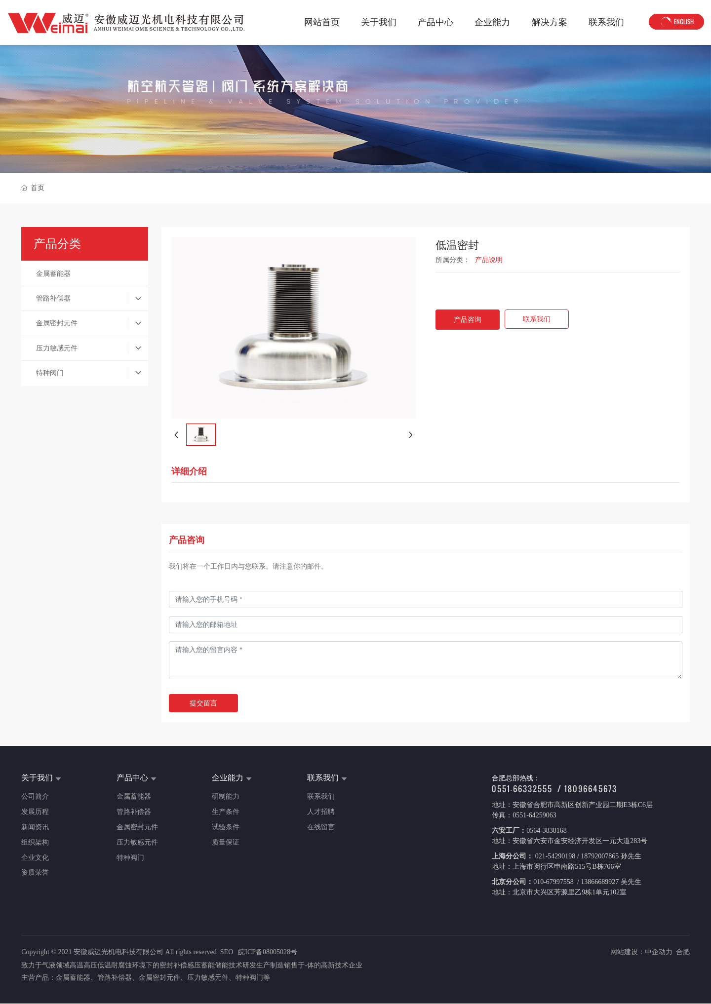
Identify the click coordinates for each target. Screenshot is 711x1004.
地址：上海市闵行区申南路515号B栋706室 (556, 866)
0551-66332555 (522, 789)
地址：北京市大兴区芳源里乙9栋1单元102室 (559, 892)
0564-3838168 (546, 830)
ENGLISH (676, 22)
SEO (226, 952)
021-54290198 (554, 856)
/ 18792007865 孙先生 (608, 856)
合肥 (683, 952)
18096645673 (590, 789)
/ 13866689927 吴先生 (608, 882)
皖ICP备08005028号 (267, 952)
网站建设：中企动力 (641, 952)
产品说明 (489, 260)
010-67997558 (554, 882)
